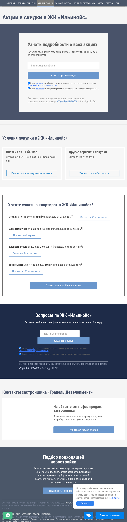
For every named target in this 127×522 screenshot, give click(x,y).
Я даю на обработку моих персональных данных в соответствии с (62, 84)
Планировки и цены (27, 3)
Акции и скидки (45, 3)
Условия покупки (63, 3)
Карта (100, 3)
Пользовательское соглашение (16, 512)
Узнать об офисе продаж (84, 423)
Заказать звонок (87, 334)
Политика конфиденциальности (16, 515)
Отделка (109, 3)
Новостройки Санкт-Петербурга (16, 507)
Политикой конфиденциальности (42, 85)
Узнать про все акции (63, 75)
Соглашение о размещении (43, 512)
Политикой (114, 498)
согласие (40, 83)
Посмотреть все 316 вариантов (63, 286)
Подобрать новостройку (63, 484)
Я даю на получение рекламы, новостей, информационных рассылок (64, 89)
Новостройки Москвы (41, 507)
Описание (10, 3)
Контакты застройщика (84, 3)
